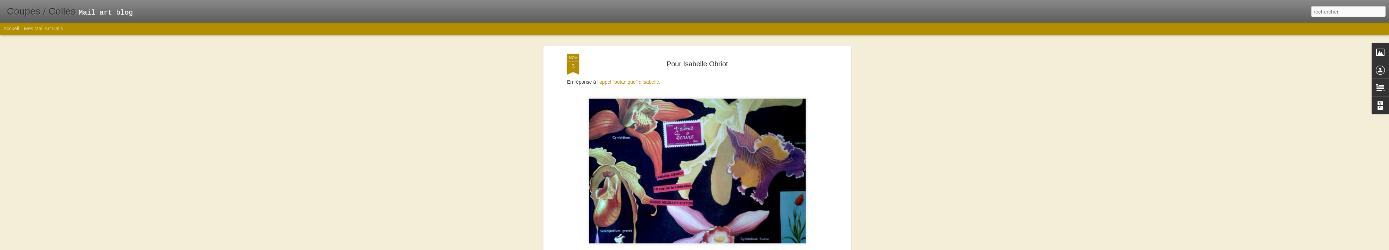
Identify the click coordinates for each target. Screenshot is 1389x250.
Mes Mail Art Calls (43, 28)
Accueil (11, 28)
